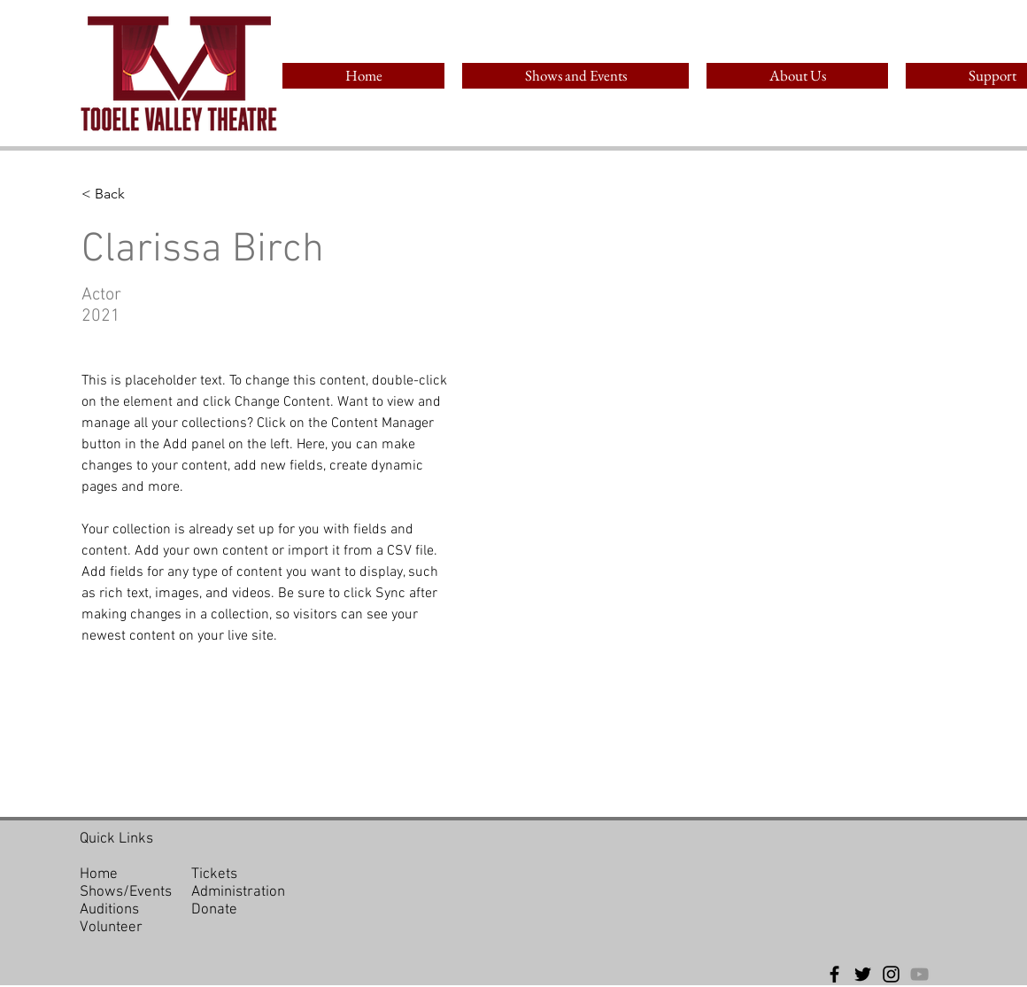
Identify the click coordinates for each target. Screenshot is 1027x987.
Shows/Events (126, 892)
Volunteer (111, 927)
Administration (238, 892)
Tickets (214, 874)
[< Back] (116, 194)
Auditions (109, 910)
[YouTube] (919, 974)
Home (99, 874)
